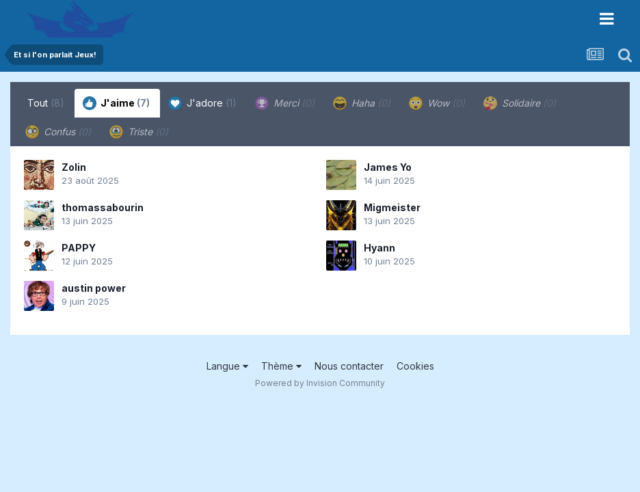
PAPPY (79, 248)
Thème (281, 366)
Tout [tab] (45, 103)
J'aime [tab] (116, 103)
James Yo (388, 167)
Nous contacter (349, 366)
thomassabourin (103, 207)
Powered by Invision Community (320, 383)
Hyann (379, 248)
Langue (227, 366)
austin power (94, 288)
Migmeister (392, 207)
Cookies (415, 366)
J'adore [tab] (202, 103)
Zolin (74, 167)
